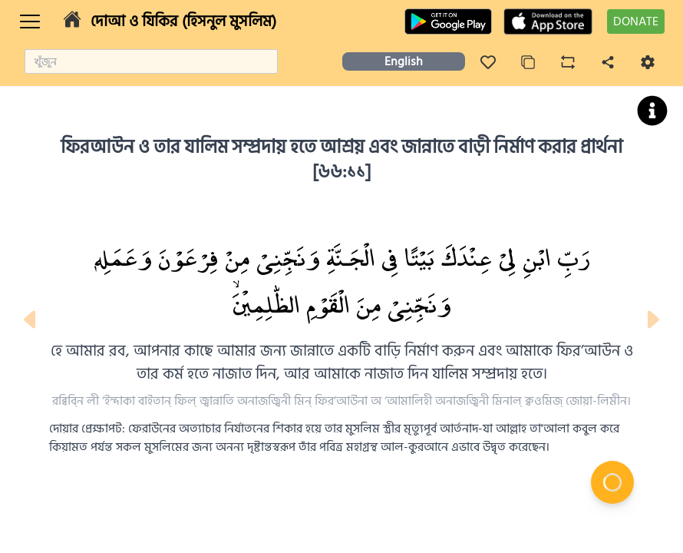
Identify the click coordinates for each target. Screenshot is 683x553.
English (403, 61)
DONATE (635, 21)
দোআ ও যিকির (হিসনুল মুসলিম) (183, 21)
